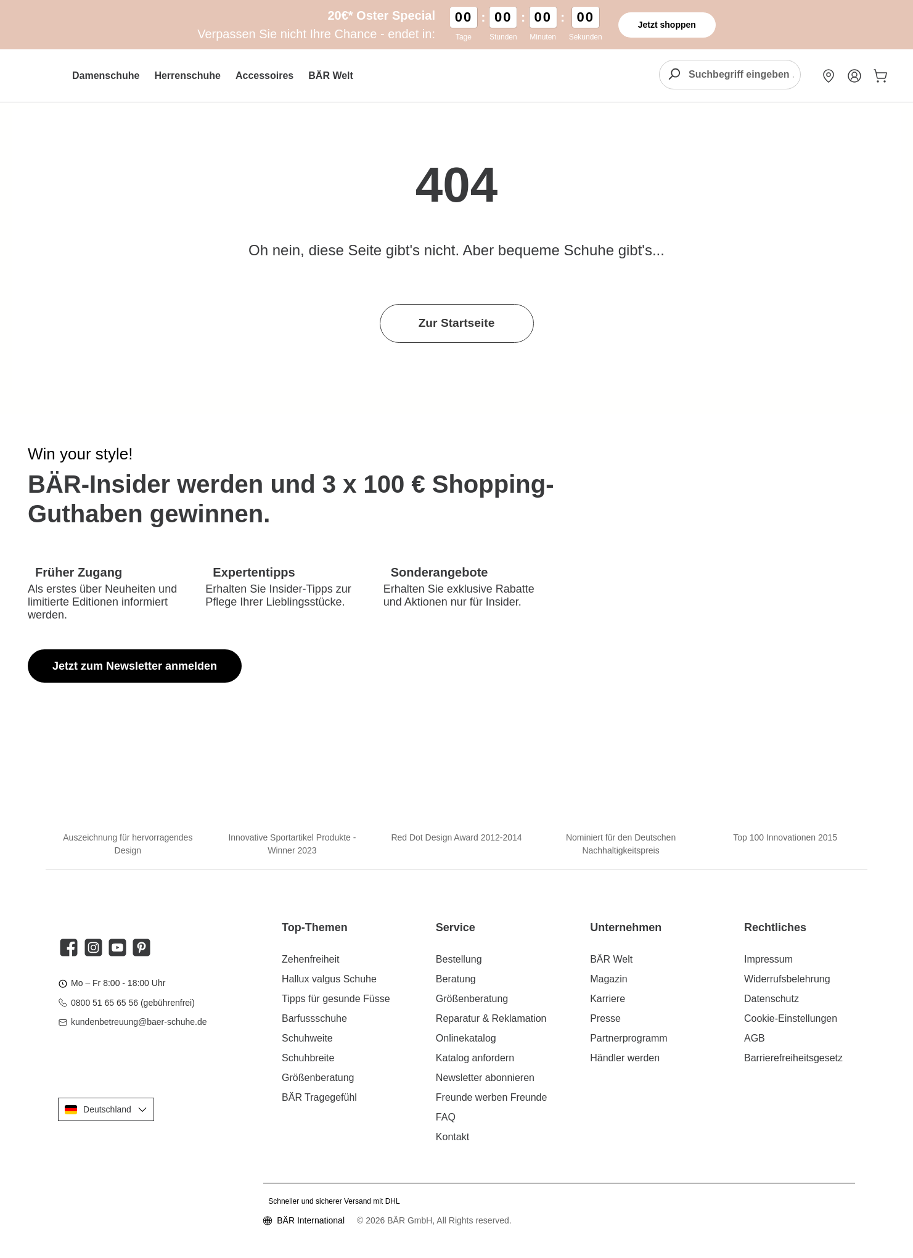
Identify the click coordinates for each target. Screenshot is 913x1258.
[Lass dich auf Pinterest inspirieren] (141, 947)
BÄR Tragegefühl (319, 1097)
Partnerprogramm (628, 1038)
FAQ (446, 1117)
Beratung (456, 979)
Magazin (608, 979)
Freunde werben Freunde (491, 1097)
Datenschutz (771, 998)
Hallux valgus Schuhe (329, 979)
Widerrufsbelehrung (787, 979)
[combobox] (744, 74)
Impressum (768, 959)
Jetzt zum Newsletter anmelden (134, 666)
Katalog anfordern (475, 1058)
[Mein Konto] (854, 76)
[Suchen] (674, 74)
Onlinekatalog (466, 1038)
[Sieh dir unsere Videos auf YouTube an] (117, 947)
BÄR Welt (611, 959)
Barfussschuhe (314, 1018)
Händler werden (625, 1058)
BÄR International (311, 1220)
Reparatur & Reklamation (491, 1018)
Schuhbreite (308, 1058)
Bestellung (459, 959)
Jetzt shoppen (667, 25)
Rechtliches (775, 927)
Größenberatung (318, 1077)
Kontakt (452, 1137)
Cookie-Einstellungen (790, 1018)
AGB (754, 1038)
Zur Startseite (457, 322)
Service (455, 927)
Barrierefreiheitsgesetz (793, 1058)
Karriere (607, 998)
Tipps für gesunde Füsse (336, 998)
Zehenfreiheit (310, 959)
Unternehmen (625, 927)
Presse (605, 1018)
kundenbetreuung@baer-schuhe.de (139, 1022)
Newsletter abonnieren (485, 1077)
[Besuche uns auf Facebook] (69, 947)
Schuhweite (307, 1038)
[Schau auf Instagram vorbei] (93, 947)
